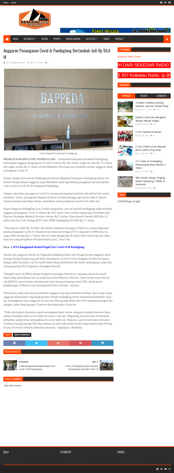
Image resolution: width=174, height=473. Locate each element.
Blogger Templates (41, 469)
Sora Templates (22, 469)
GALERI (44, 38)
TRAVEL (106, 38)
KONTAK (13, 2)
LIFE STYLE (90, 38)
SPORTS (56, 38)
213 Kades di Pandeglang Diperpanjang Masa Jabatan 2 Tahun (150, 164)
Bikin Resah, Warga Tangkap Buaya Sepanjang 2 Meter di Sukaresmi (150, 181)
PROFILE (5, 2)
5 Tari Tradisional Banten (148, 132)
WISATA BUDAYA (73, 38)
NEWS (15, 38)
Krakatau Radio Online (129, 56)
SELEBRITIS (29, 38)
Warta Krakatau (22, 335)
